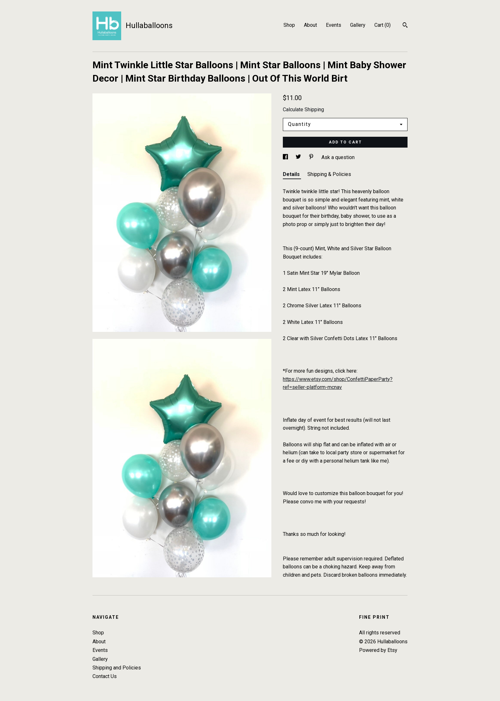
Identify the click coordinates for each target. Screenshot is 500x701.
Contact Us (104, 676)
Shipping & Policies (329, 174)
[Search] (405, 25)
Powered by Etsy (378, 650)
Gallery (357, 25)
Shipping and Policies (116, 668)
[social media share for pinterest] (312, 157)
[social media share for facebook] (286, 157)
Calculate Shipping (303, 109)
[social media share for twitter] (299, 157)
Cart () (382, 25)
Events (333, 25)
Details (292, 174)
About (310, 25)
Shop (289, 25)
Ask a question (338, 157)
